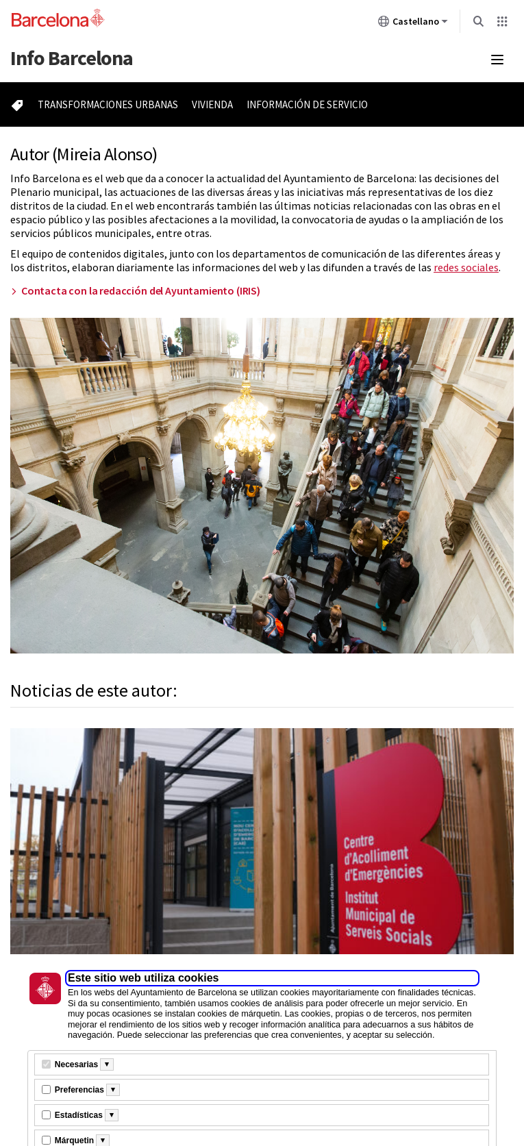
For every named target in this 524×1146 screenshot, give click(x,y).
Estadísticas (79, 1115)
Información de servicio (307, 104)
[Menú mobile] (497, 60)
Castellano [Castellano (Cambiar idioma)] (413, 24)
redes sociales (466, 267)
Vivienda (212, 104)
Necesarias (76, 1064)
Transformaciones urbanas (108, 104)
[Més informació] (107, 1064)
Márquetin (74, 1140)
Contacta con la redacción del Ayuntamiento (140, 290)
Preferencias (79, 1090)
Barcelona (71, 58)
